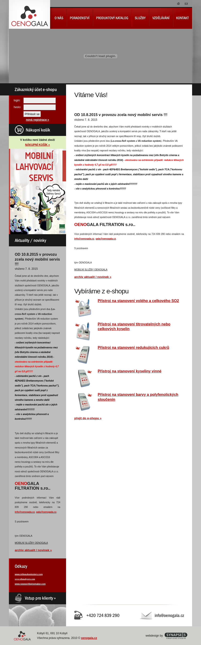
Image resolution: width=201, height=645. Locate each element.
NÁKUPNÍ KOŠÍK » (37, 144)
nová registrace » (37, 119)
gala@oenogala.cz (46, 512)
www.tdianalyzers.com (25, 579)
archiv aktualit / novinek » (33, 550)
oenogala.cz (89, 638)
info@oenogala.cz (25, 512)
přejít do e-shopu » (87, 418)
